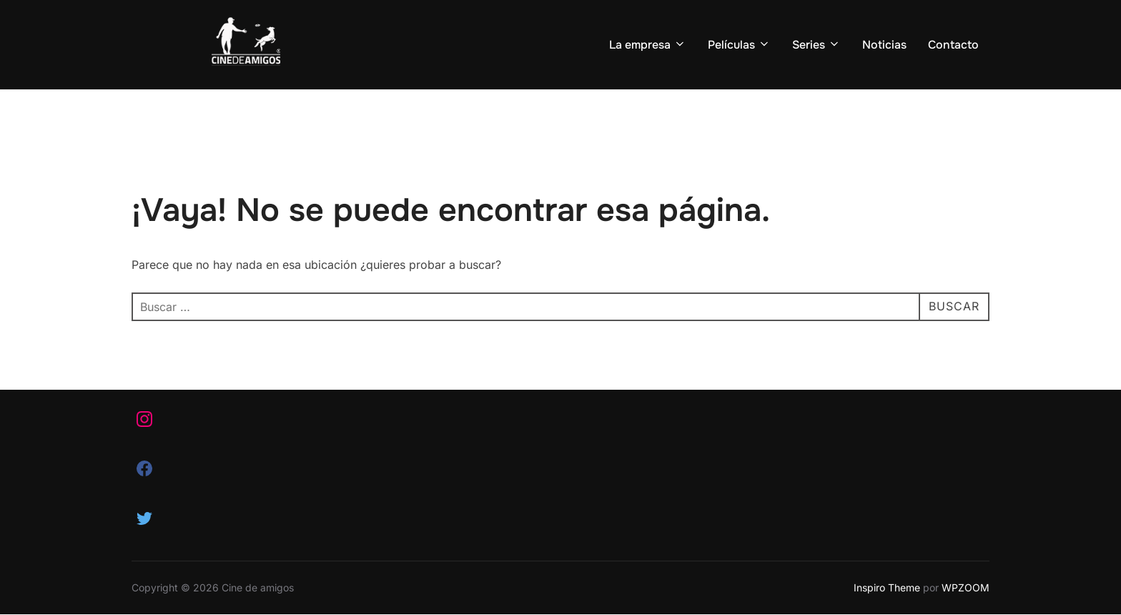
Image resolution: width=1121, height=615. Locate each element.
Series (816, 44)
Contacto (953, 44)
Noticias (884, 44)
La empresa (647, 44)
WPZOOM (965, 587)
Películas (739, 44)
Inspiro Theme (887, 587)
